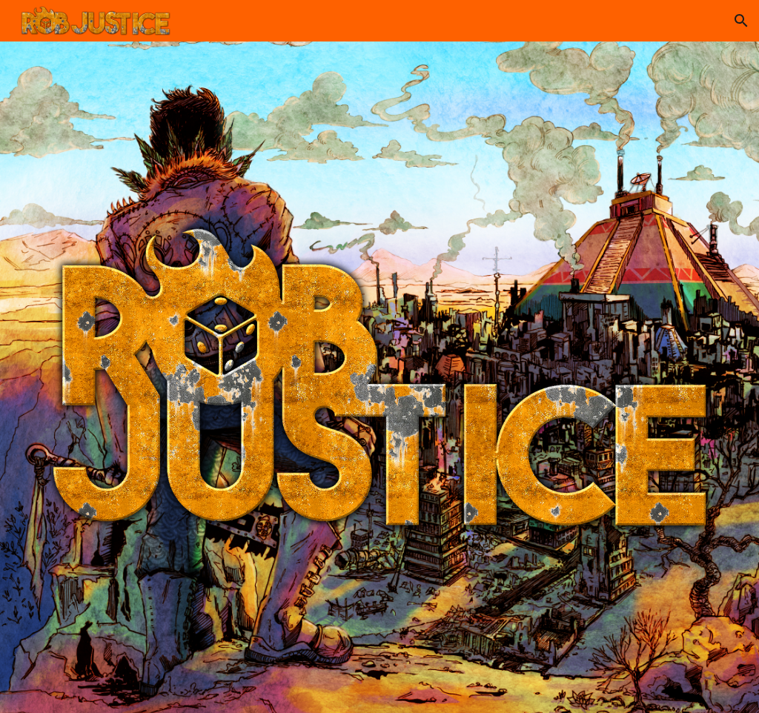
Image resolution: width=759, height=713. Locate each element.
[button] (741, 21)
